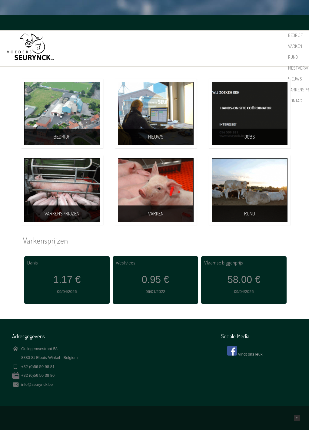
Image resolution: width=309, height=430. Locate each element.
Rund (174, 35)
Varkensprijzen (251, 35)
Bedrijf (141, 35)
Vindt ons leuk (250, 354)
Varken (159, 35)
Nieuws (226, 35)
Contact (278, 35)
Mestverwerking (198, 35)
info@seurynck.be (37, 384)
